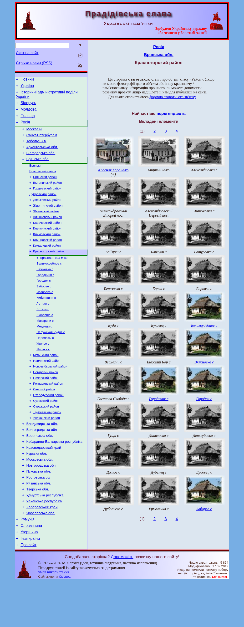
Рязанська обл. (38, 522)
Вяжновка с (44, 287)
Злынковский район (47, 231)
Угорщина (29, 576)
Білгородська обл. (41, 161)
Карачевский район (47, 237)
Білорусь (28, 106)
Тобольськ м (36, 148)
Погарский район (45, 399)
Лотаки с (42, 331)
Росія (25, 127)
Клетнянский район (47, 243)
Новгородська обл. (41, 502)
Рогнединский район (48, 411)
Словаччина (31, 569)
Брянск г (35, 175)
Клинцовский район (47, 256)
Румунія (27, 562)
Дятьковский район (47, 212)
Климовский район (47, 249)
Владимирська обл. (42, 455)
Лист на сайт (27, 53)
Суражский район (46, 436)
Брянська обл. (37, 168)
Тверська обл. (37, 528)
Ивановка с (44, 312)
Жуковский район (46, 225)
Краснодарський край (43, 482)
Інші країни (30, 583)
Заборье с (43, 306)
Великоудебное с (49, 281)
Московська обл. (39, 495)
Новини (27, 80)
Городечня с (45, 294)
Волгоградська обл (41, 462)
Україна (27, 87)
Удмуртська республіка (45, 535)
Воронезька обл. (39, 468)
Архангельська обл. (42, 155)
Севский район (44, 417)
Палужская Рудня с (50, 355)
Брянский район (45, 187)
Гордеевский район (47, 200)
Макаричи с (45, 343)
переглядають (171, 113)
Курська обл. (36, 488)
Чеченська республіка (44, 542)
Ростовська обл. (39, 515)
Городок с (43, 300)
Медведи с (44, 349)
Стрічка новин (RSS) (34, 63)
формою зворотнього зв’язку (172, 97)
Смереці (65, 622)
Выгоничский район (47, 194)
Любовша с (44, 337)
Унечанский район (46, 448)
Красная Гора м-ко (53, 275)
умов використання (53, 618)
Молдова (28, 113)
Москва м (34, 135)
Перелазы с (45, 362)
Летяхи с (42, 324)
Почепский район (45, 405)
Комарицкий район (47, 262)
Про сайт (28, 591)
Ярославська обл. (40, 555)
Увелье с (42, 368)
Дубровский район (42, 206)
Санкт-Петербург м (41, 141)
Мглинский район (45, 380)
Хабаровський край (42, 549)
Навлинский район (47, 386)
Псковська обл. (38, 508)
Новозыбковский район (50, 393)
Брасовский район (42, 181)
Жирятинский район (47, 218)
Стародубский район (48, 424)
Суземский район (46, 430)
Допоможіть (122, 602)
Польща (27, 120)
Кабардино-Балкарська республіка (54, 475)
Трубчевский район (47, 442)
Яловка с (43, 374)
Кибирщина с (46, 318)
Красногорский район (49, 268)
